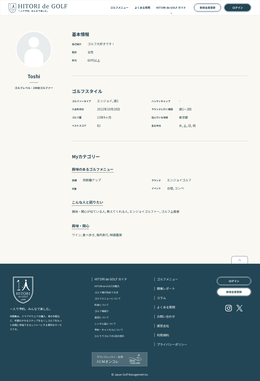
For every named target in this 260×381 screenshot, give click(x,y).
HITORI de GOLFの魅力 (106, 286)
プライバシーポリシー (172, 344)
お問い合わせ (166, 316)
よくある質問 (142, 7)
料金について (101, 304)
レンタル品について (105, 323)
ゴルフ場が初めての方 (106, 292)
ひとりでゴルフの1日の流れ (109, 336)
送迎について (101, 317)
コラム (161, 298)
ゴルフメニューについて (107, 298)
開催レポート (166, 288)
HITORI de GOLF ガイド (171, 7)
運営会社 (163, 326)
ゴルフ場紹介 (101, 311)
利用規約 (163, 335)
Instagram (228, 308)
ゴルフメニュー (119, 7)
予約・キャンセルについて (108, 329)
